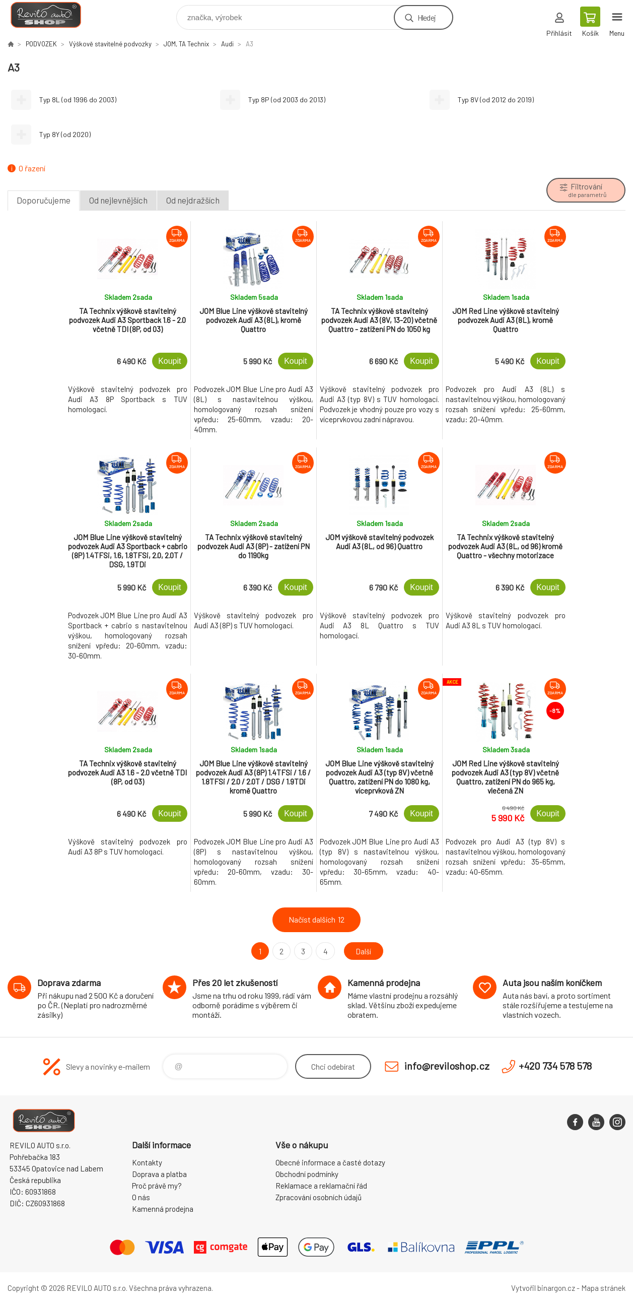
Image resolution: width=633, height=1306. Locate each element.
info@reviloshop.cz (446, 1066)
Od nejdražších (193, 200)
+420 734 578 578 (555, 1066)
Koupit (169, 361)
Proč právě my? (157, 1185)
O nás (141, 1197)
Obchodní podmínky (306, 1174)
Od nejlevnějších (118, 200)
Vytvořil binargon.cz (543, 1287)
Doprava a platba (159, 1174)
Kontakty (147, 1162)
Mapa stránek (603, 1287)
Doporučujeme (44, 200)
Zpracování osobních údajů (318, 1197)
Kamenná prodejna (162, 1208)
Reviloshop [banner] (52, 15)
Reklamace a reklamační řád (321, 1185)
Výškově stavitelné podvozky (110, 44)
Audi (227, 44)
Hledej (426, 17)
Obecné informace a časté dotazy (330, 1162)
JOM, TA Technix (186, 44)
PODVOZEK (41, 44)
